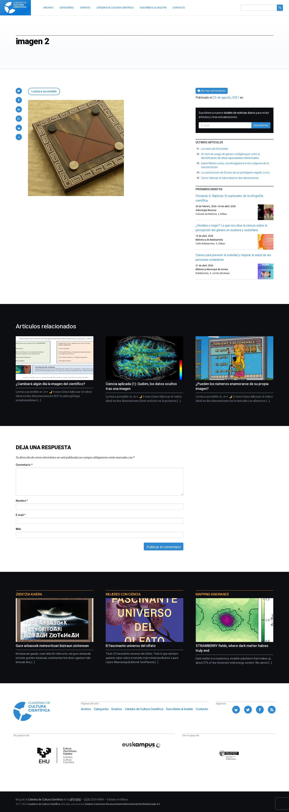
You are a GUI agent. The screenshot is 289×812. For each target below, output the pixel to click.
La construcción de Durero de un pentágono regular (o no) (235, 172)
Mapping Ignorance (212, 594)
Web (18, 529)
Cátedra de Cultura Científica (144, 709)
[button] (19, 91)
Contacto (202, 709)
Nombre (22, 500)
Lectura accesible (44, 91)
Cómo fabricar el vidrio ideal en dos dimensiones (230, 177)
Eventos (116, 709)
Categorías (101, 709)
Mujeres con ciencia (123, 594)
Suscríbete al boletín (179, 709)
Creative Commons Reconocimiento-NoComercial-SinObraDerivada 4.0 (122, 804)
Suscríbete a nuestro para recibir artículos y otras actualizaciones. (234, 115)
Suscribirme (261, 125)
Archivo (86, 709)
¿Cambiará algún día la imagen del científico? (50, 384)
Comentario (24, 464)
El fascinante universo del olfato (131, 646)
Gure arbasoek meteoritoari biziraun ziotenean (52, 646)
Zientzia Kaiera (29, 594)
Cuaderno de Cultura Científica (44, 804)
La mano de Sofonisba (214, 148)
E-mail (21, 514)
